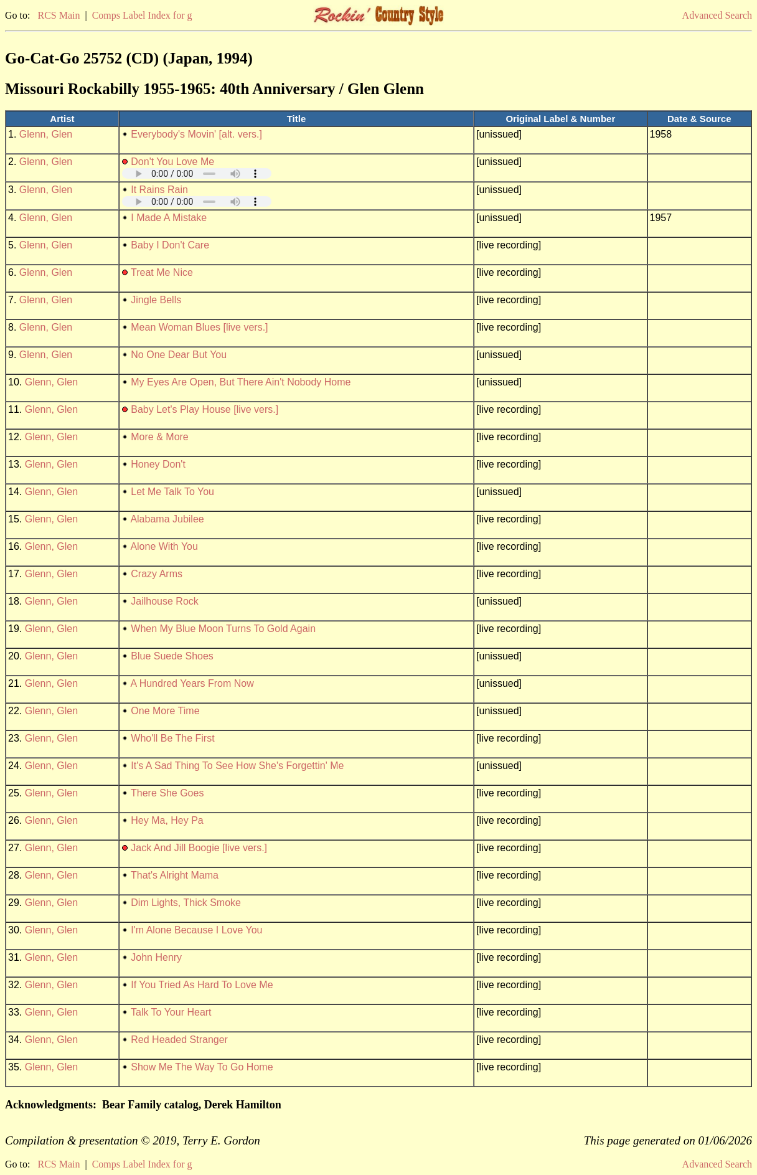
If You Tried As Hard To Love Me (202, 984)
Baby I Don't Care (170, 245)
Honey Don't (158, 464)
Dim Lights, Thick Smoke (186, 902)
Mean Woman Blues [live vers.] (199, 327)
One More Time (165, 710)
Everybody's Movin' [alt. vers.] (196, 134)
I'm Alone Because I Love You (196, 930)
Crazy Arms (156, 574)
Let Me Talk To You (172, 491)
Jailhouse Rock (165, 601)
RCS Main (58, 15)
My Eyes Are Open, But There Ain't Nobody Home (240, 382)
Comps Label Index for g (142, 15)
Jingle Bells (156, 300)
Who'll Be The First (172, 738)
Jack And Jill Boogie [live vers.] (199, 847)
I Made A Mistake (169, 217)
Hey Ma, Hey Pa (167, 820)
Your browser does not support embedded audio (196, 173)
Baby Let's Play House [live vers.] (204, 409)
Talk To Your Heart (171, 1012)
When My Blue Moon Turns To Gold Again (223, 628)
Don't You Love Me (172, 161)
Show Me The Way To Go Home (202, 1067)
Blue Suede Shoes (172, 656)
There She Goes (167, 793)
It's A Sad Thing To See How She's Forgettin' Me (237, 765)
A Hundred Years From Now (191, 683)
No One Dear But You (179, 354)
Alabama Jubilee (167, 519)
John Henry (156, 957)
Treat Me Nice (162, 272)
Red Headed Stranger (179, 1039)
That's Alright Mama (175, 875)
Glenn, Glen (45, 134)
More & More (159, 437)
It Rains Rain (159, 189)
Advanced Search (717, 15)
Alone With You (164, 546)
